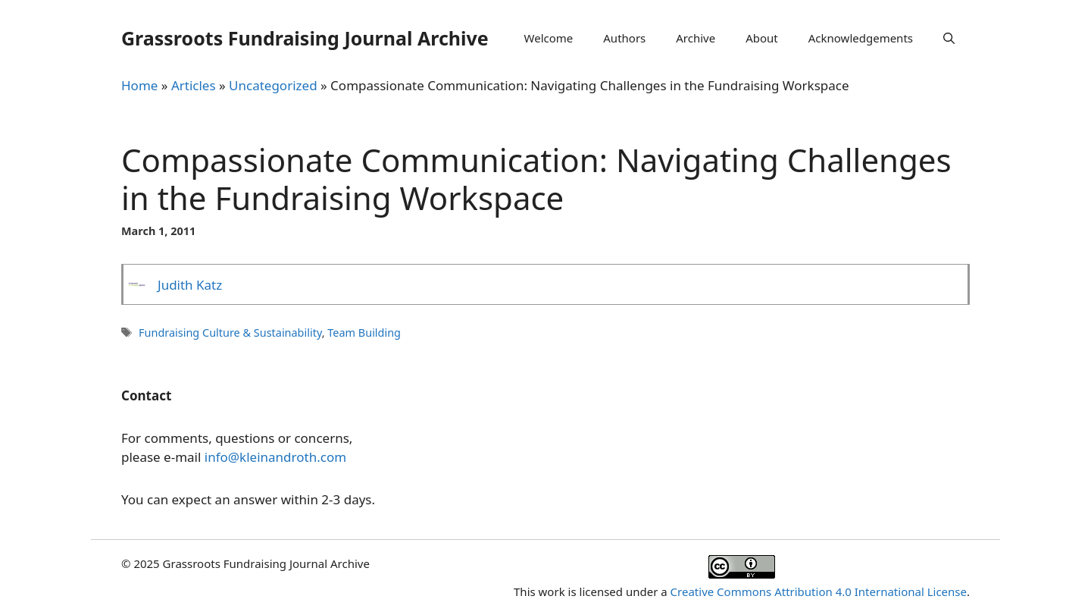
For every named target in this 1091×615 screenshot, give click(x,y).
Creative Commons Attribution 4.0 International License (819, 591)
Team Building (364, 332)
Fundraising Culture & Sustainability (230, 332)
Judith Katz (190, 284)
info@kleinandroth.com (275, 457)
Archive (695, 37)
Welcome (549, 37)
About (762, 37)
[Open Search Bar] (949, 38)
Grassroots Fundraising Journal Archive (305, 38)
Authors (624, 37)
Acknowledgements (860, 37)
